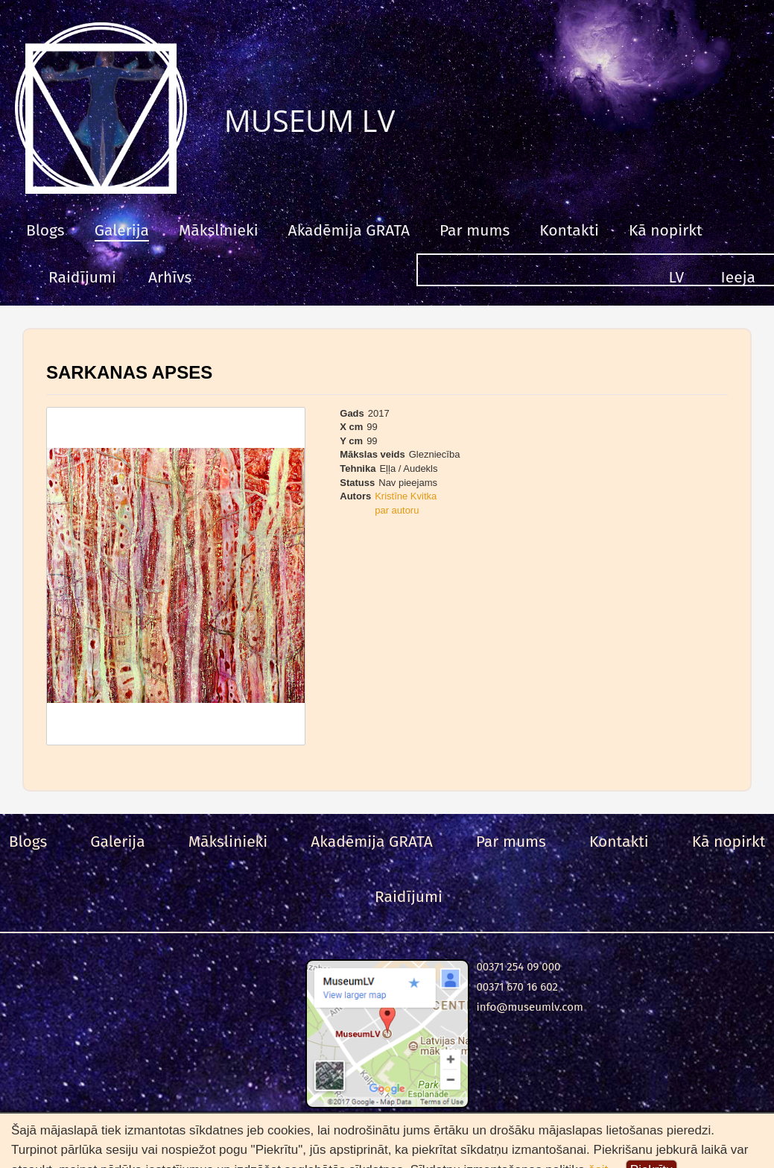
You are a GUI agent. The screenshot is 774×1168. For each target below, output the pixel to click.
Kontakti (569, 230)
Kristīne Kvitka (406, 496)
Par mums (475, 230)
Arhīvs (169, 277)
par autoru (397, 510)
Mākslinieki (218, 230)
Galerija (122, 230)
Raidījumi (82, 277)
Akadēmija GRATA (349, 230)
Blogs (45, 230)
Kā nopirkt (665, 230)
